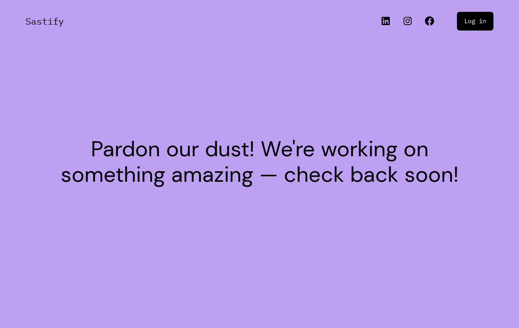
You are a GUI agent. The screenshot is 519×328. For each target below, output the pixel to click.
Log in (475, 21)
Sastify (45, 21)
